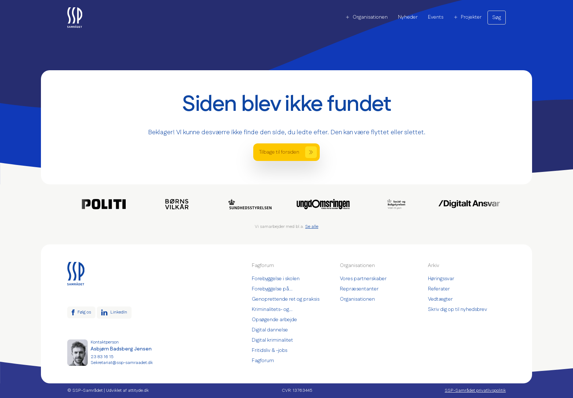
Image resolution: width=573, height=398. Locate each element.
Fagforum (263, 360)
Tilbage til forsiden (288, 152)
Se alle (311, 227)
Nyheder (408, 17)
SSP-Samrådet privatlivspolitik (475, 391)
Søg (496, 17)
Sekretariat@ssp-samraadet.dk (122, 363)
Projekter (468, 17)
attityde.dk (138, 390)
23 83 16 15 (102, 357)
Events (435, 17)
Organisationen (366, 17)
